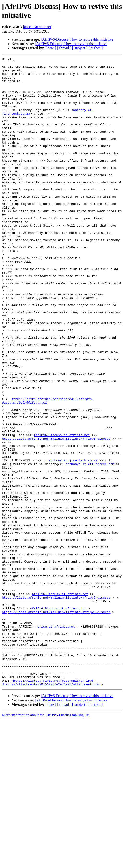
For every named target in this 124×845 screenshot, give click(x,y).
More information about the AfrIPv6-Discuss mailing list (45, 841)
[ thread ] (64, 48)
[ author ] (96, 48)
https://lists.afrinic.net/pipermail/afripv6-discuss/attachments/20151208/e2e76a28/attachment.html (51, 807)
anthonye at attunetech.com (89, 545)
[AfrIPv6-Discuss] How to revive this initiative (77, 39)
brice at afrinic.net (37, 27)
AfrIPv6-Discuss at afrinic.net (62, 511)
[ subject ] (80, 48)
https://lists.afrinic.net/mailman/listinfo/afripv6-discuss (56, 515)
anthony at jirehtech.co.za (73, 541)
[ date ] (50, 48)
